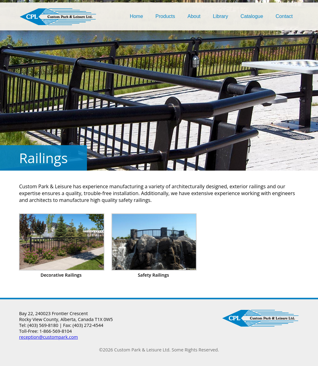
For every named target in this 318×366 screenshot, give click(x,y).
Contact (284, 16)
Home (136, 16)
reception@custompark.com (48, 337)
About (194, 16)
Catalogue (251, 16)
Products (165, 16)
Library (220, 16)
